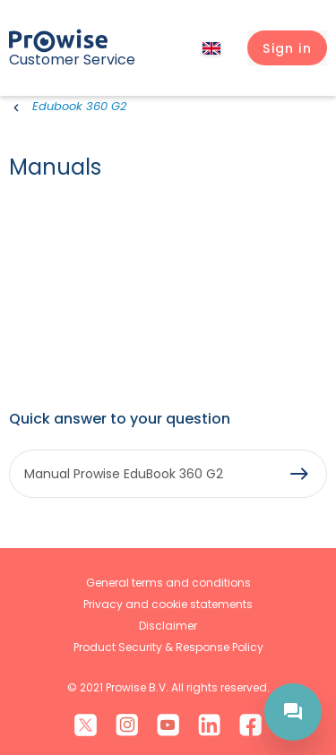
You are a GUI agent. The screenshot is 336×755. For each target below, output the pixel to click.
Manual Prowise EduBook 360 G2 (123, 474)
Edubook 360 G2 (79, 106)
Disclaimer (168, 625)
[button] (287, 48)
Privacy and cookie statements (168, 604)
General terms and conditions (168, 582)
